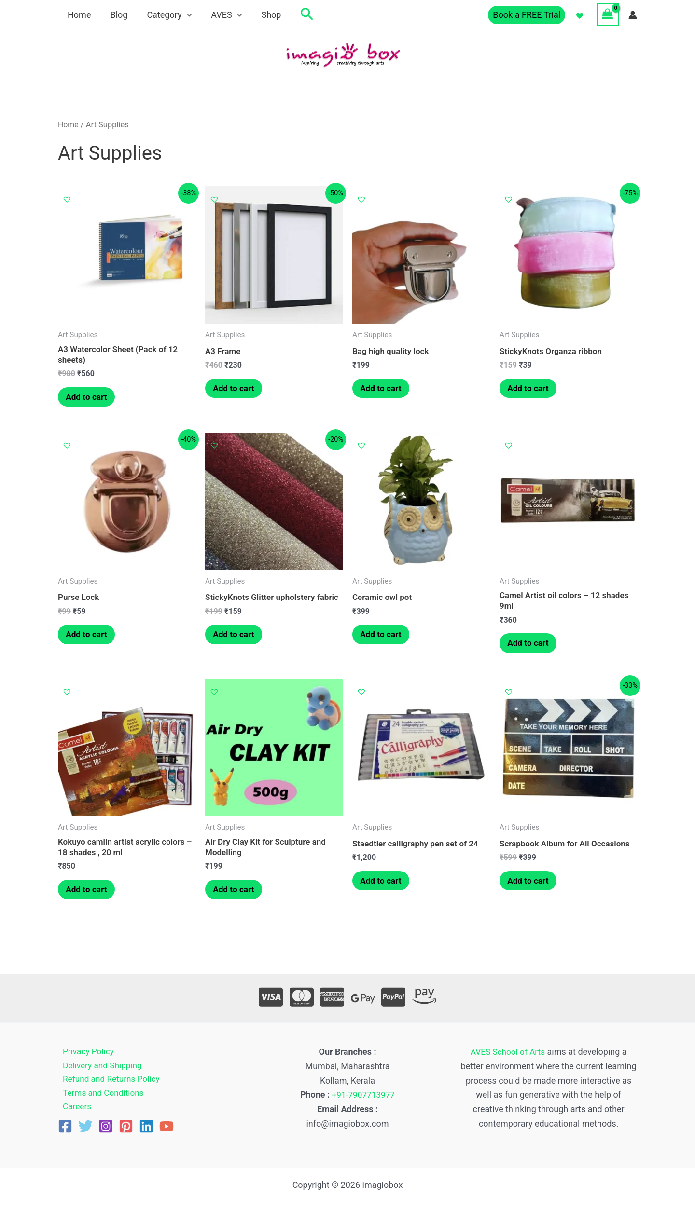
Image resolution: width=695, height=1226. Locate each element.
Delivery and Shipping (99, 1066)
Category (164, 14)
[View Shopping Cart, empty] (608, 14)
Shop (262, 15)
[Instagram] (105, 1129)
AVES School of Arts (508, 1052)
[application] (182, 14)
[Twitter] (85, 1129)
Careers (73, 1109)
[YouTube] (166, 1129)
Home (78, 15)
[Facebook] (65, 1129)
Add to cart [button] (89, 398)
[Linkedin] (146, 1129)
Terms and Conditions (100, 1095)
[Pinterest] (126, 1129)
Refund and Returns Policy (108, 1081)
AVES (219, 14)
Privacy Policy (84, 1052)
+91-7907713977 (364, 1095)
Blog (116, 15)
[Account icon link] (632, 15)
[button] (297, 14)
